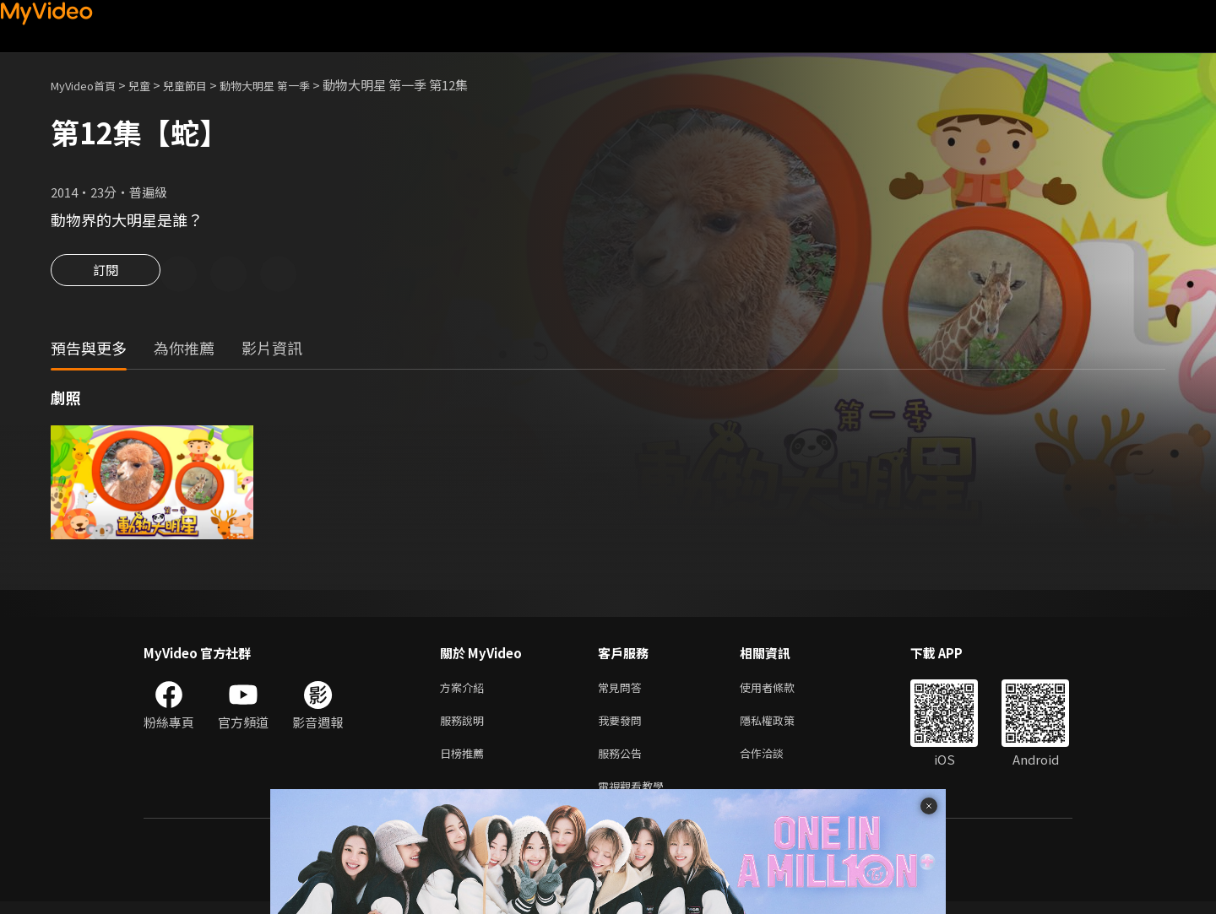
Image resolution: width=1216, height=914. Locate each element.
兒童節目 (203, 85)
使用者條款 (781, 691)
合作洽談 (775, 762)
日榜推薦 (465, 762)
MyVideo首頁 (89, 85)
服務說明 (465, 726)
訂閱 (105, 275)
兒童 (153, 85)
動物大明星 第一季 (293, 85)
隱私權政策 (781, 726)
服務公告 (623, 762)
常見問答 (623, 691)
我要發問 (623, 726)
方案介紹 (465, 691)
